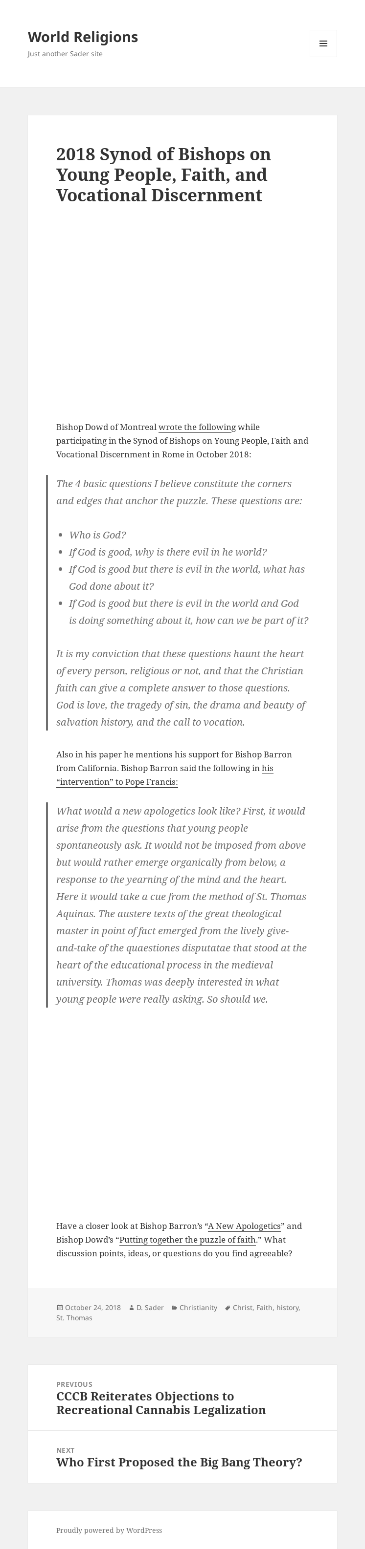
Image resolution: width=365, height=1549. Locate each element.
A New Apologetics (244, 1225)
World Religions (83, 36)
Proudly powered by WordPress (109, 1530)
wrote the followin (195, 426)
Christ (242, 1307)
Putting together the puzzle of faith (187, 1239)
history (287, 1307)
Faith (264, 1307)
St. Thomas (74, 1317)
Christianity (198, 1307)
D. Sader (150, 1307)
